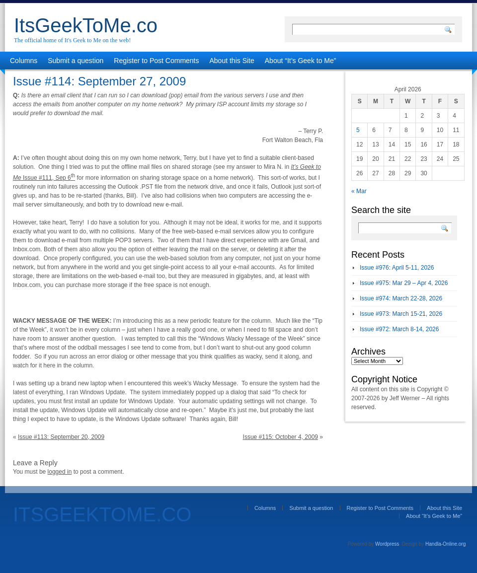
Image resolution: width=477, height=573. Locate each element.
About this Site (232, 61)
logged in (60, 471)
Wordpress (387, 544)
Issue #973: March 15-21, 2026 (401, 313)
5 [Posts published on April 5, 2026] (358, 130)
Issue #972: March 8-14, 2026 (399, 329)
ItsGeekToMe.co (86, 25)
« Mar (359, 191)
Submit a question (75, 61)
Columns (23, 61)
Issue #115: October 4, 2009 (280, 436)
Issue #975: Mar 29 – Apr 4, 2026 (404, 283)
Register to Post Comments (156, 61)
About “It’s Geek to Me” (300, 61)
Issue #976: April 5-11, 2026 (397, 267)
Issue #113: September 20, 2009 (61, 436)
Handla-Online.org (445, 544)
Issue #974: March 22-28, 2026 (401, 298)
